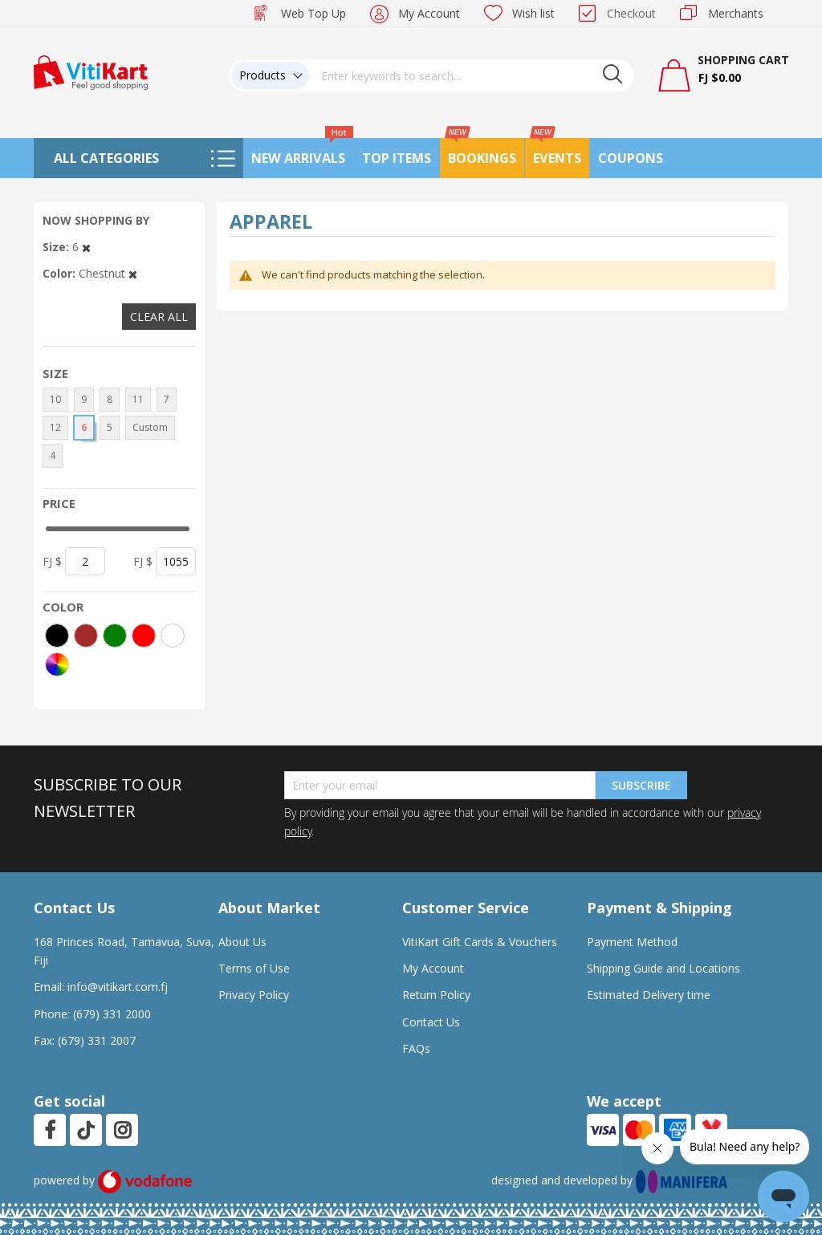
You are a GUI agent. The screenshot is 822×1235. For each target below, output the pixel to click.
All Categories (106, 158)
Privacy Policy (253, 994)
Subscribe (641, 785)
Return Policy (436, 994)
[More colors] (57, 664)
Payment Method (632, 941)
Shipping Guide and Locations (663, 968)
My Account (429, 13)
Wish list (533, 13)
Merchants (735, 13)
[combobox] (472, 75)
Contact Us (431, 1022)
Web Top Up (313, 13)
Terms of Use (254, 968)
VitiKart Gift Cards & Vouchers (479, 941)
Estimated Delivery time (648, 994)
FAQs (416, 1048)
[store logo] (91, 71)
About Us (242, 941)
